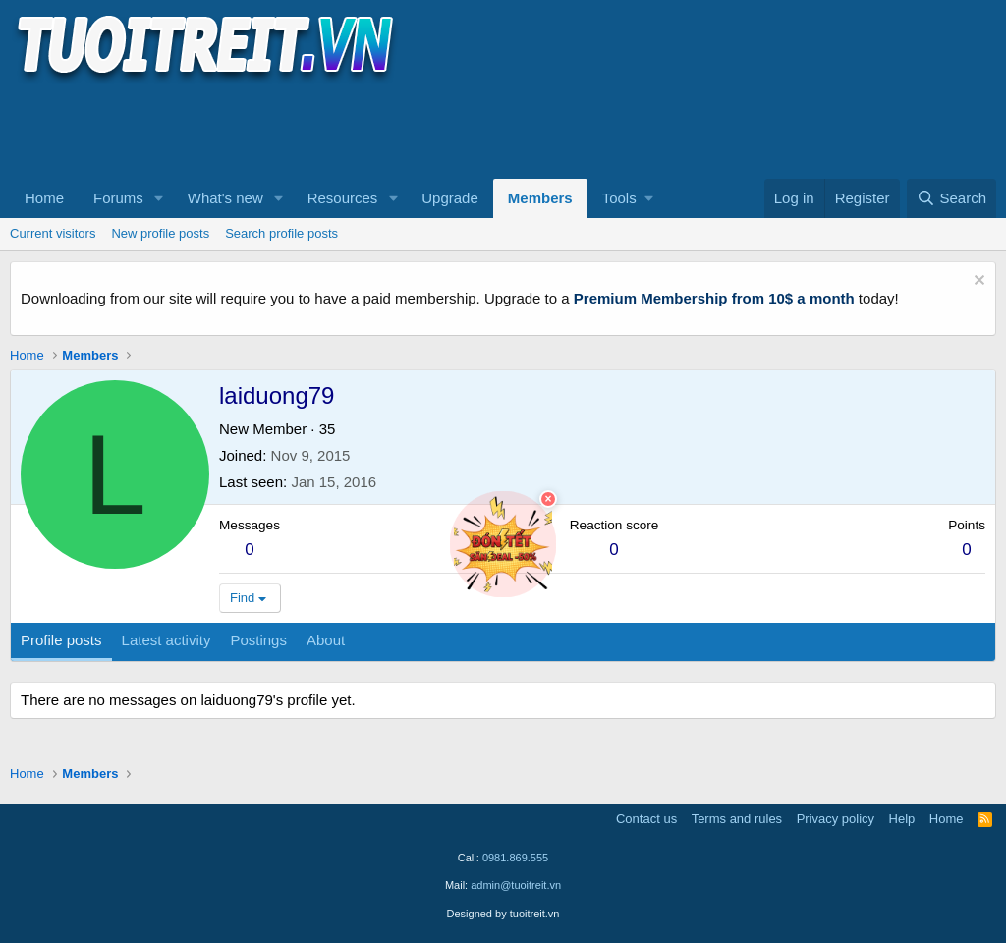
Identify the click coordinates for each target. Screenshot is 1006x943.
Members (540, 198)
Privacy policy (835, 818)
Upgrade (449, 198)
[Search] (951, 198)
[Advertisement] (367, 128)
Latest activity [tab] (166, 640)
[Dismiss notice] (977, 282)
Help (902, 818)
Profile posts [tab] (61, 640)
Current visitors (52, 233)
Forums (118, 198)
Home (44, 198)
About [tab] (326, 640)
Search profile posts (281, 233)
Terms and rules (737, 818)
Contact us (646, 818)
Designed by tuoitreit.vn (503, 913)
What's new (225, 198)
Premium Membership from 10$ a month (714, 298)
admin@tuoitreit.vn (516, 885)
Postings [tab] (258, 640)
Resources (342, 198)
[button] (159, 198)
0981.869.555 (515, 857)
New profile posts (160, 233)
